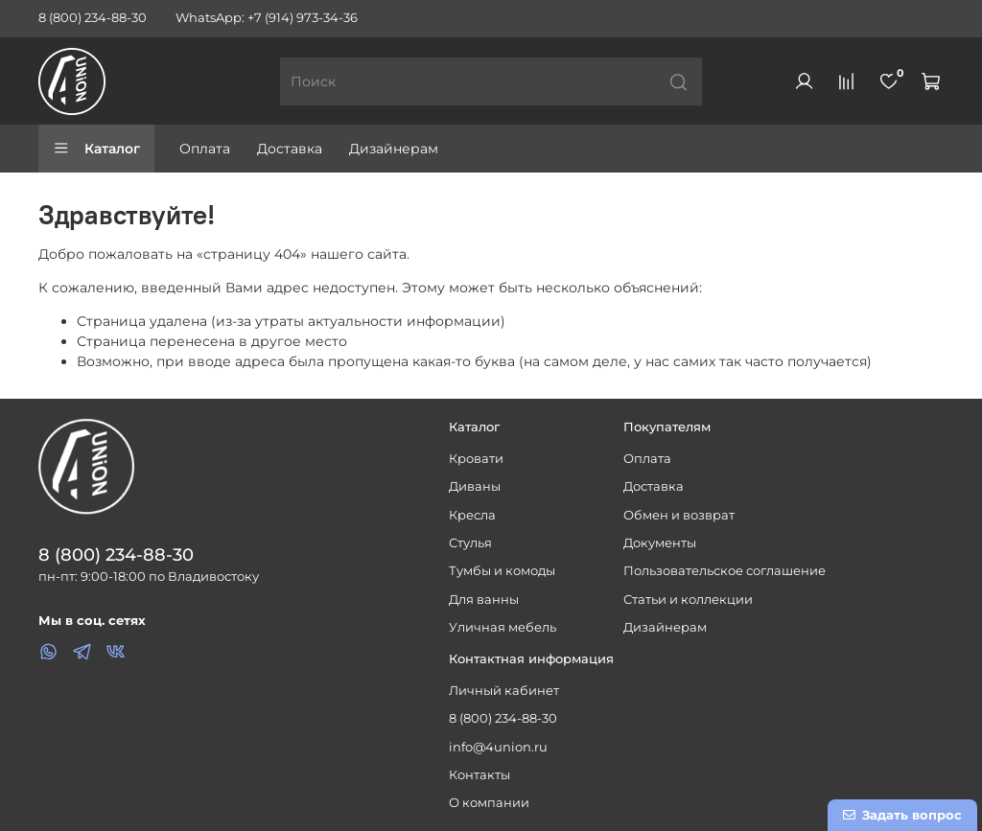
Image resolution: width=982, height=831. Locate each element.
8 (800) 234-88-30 (92, 18)
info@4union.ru (498, 747)
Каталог (96, 148)
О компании (489, 803)
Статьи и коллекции (688, 599)
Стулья (470, 543)
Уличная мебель (502, 627)
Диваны (475, 486)
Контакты (479, 775)
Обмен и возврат (679, 515)
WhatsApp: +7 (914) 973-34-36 (266, 18)
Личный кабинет (504, 690)
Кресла (472, 515)
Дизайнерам (393, 148)
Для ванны (484, 599)
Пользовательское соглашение (724, 571)
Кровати (476, 458)
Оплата (204, 148)
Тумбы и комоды (502, 571)
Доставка (289, 148)
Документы (659, 543)
